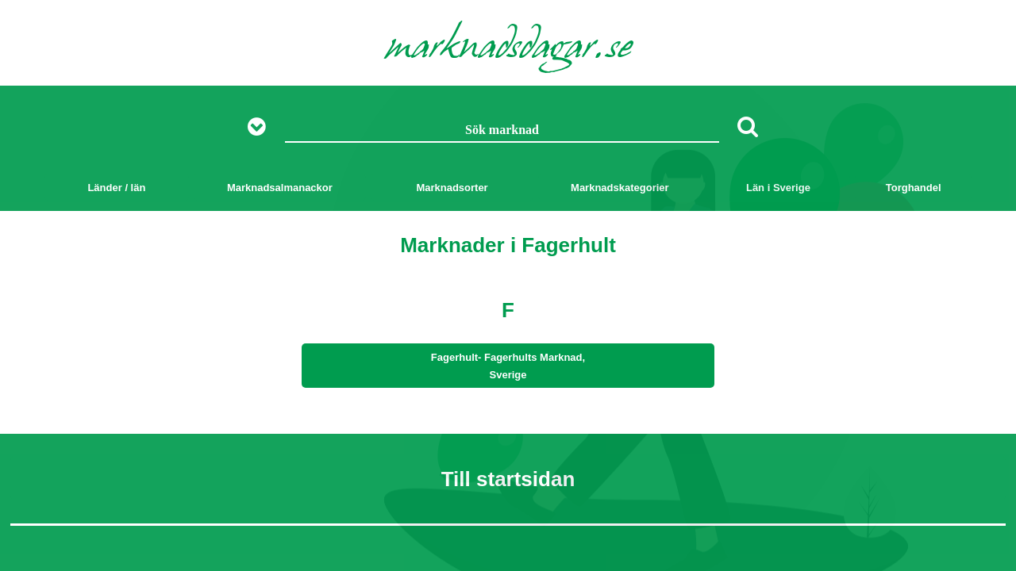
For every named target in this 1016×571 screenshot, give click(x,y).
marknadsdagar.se (508, 49)
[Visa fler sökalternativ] (262, 127)
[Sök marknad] (502, 131)
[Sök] (747, 126)
